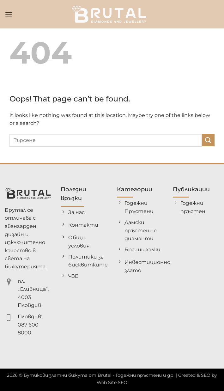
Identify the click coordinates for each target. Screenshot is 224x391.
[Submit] (208, 140)
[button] (8, 14)
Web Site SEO (112, 382)
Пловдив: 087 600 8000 (30, 325)
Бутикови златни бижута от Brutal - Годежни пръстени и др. (99, 375)
